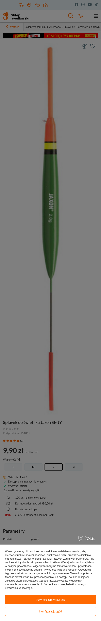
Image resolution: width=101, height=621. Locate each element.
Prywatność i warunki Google (60, 569)
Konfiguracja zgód (50, 611)
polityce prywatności (19, 566)
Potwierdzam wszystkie (50, 599)
